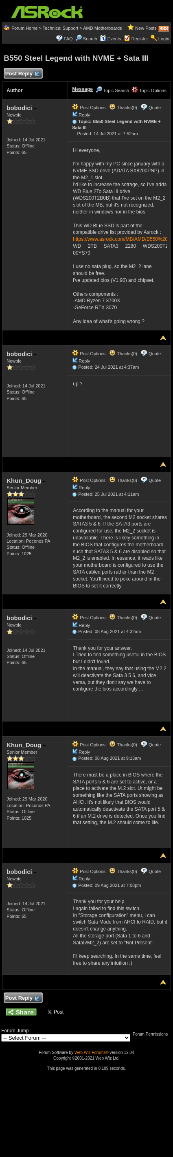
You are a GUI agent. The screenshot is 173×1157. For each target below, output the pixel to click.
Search (90, 38)
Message (82, 89)
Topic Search (112, 90)
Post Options (88, 107)
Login (163, 38)
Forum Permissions (152, 1034)
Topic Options (148, 90)
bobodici (22, 107)
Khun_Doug (26, 480)
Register (139, 38)
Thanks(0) (123, 107)
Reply (84, 114)
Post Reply (22, 73)
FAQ (68, 38)
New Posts (146, 28)
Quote (155, 107)
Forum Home (24, 28)
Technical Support (60, 28)
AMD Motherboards (102, 28)
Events (110, 38)
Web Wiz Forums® (91, 1052)
